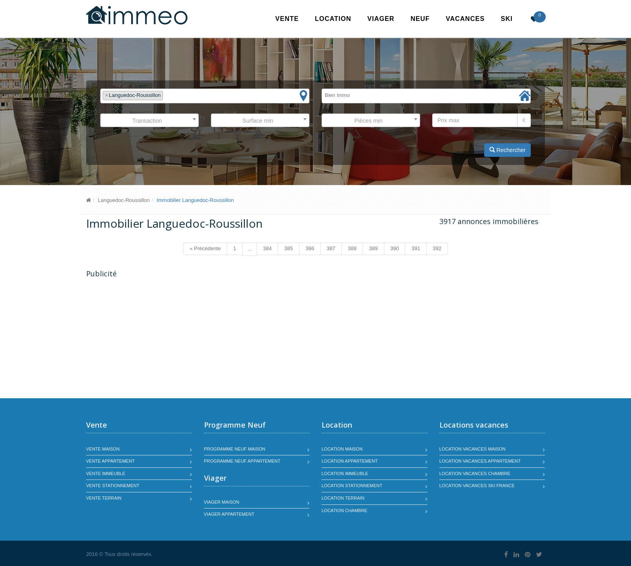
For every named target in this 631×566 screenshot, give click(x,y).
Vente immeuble (105, 473)
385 (288, 248)
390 (394, 248)
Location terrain (343, 498)
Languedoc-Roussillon (124, 200)
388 (352, 248)
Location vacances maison (472, 449)
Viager (380, 18)
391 (415, 248)
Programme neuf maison (235, 449)
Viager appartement (229, 514)
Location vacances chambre (474, 473)
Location (333, 18)
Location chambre (344, 510)
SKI (507, 18)
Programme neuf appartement (242, 461)
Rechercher (507, 150)
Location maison (342, 449)
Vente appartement (110, 461)
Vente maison (103, 449)
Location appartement (349, 461)
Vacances (465, 18)
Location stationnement (352, 485)
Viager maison (221, 502)
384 (267, 248)
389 (373, 248)
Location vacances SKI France (477, 485)
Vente (287, 18)
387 (331, 248)
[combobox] (204, 96)
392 (437, 248)
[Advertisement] (153, 339)
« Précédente (205, 248)
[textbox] (167, 95)
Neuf (420, 18)
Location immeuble (345, 473)
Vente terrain (104, 498)
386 (309, 248)
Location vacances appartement (480, 461)
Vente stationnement (112, 485)
